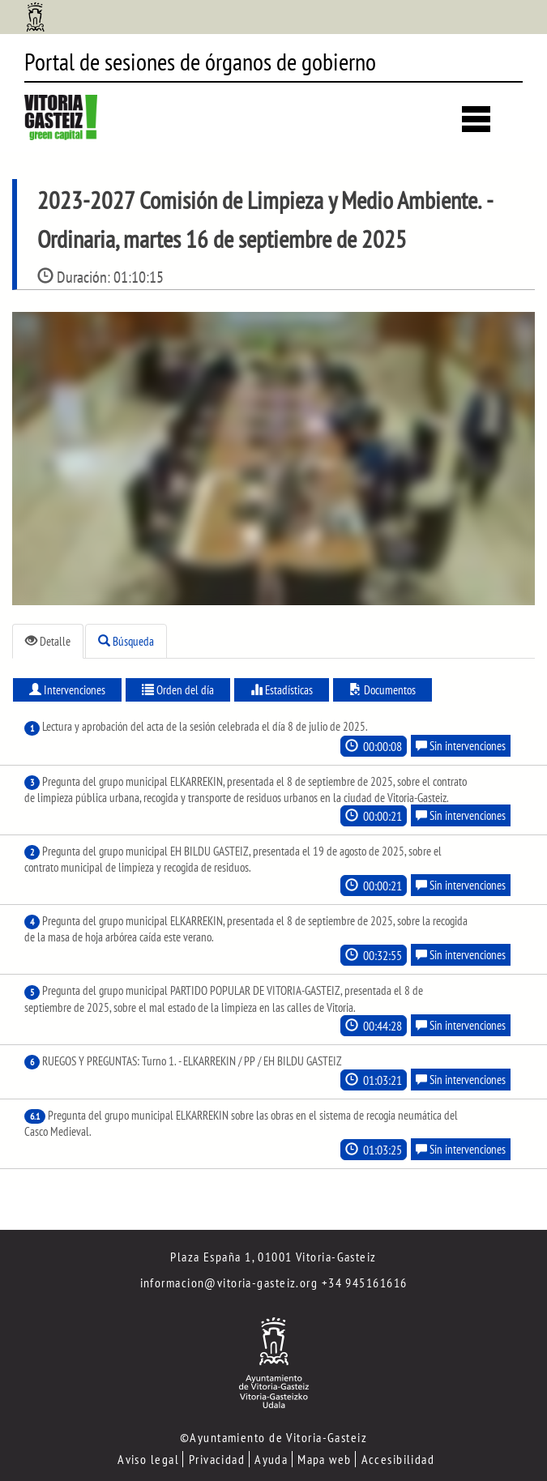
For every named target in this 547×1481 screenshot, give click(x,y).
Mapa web (324, 1459)
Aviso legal (148, 1459)
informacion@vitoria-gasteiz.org (229, 1282)
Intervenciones (67, 690)
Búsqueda (126, 641)
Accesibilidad (398, 1459)
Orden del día (178, 690)
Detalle (48, 641)
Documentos (382, 690)
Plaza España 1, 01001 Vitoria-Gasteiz (273, 1256)
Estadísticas (281, 690)
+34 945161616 (365, 1282)
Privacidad (217, 1459)
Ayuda (271, 1459)
